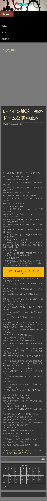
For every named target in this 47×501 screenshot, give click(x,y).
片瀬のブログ (23, 5)
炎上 (19, 453)
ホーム (5, 20)
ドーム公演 (37, 451)
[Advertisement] (23, 80)
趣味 (15, 451)
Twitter (4, 32)
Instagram (5, 38)
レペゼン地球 (7, 453)
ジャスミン (28, 451)
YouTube (4, 26)
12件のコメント (29, 453)
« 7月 (5, 487)
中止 (15, 453)
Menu (7, 14)
